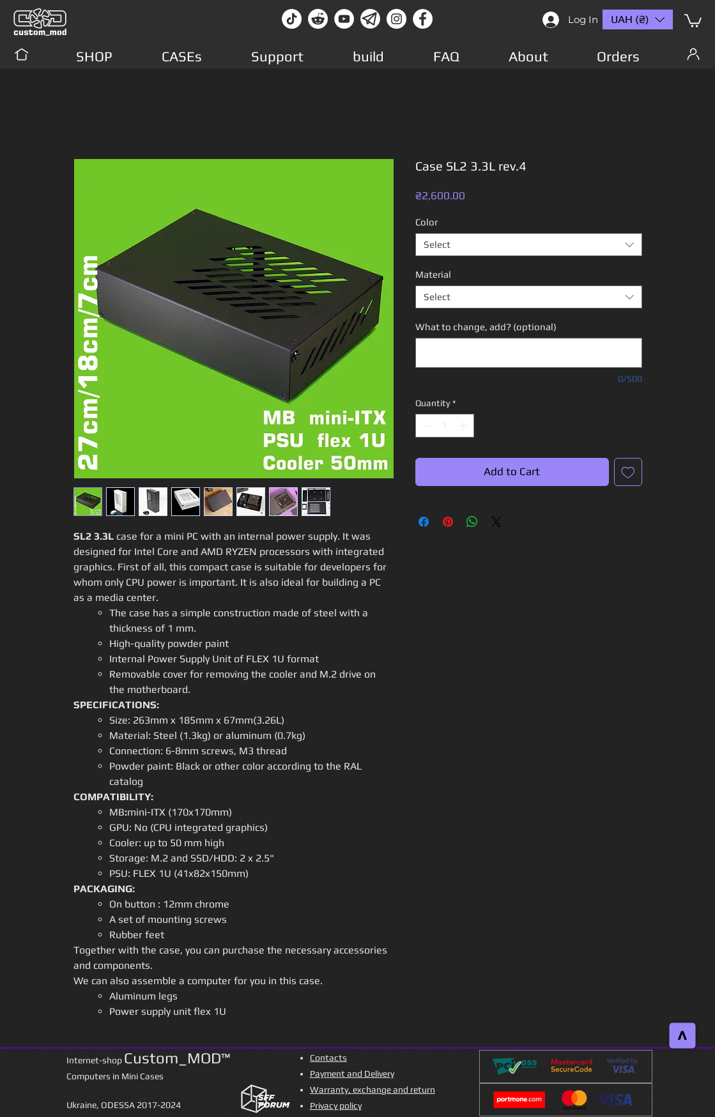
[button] (693, 20)
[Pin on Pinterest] (448, 521)
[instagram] (396, 19)
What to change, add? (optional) (486, 326)
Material (433, 274)
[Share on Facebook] (423, 521)
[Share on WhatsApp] (472, 521)
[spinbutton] (444, 425)
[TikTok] (292, 19)
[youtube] (344, 19)
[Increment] (464, 425)
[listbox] (638, 19)
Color (426, 222)
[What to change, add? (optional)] (529, 353)
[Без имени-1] (370, 19)
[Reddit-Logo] (318, 19)
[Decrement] (425, 425)
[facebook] (423, 19)
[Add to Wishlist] (628, 472)
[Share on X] (496, 521)
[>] (683, 1036)
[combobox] (528, 244)
